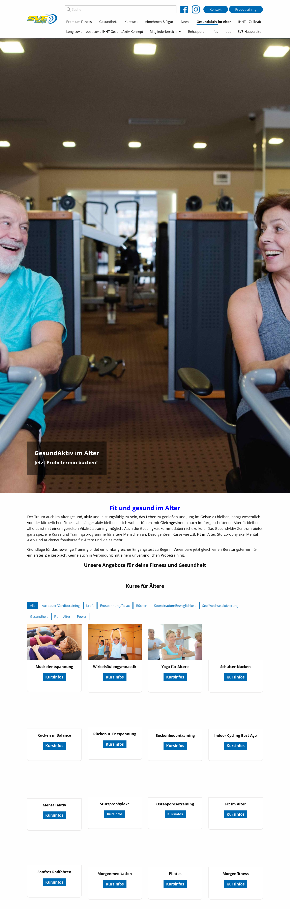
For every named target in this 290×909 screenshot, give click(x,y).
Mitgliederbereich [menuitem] (163, 31)
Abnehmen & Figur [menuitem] (159, 22)
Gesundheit (39, 616)
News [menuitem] (185, 22)
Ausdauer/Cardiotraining (61, 605)
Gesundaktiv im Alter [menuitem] (214, 22)
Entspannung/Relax (115, 605)
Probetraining (245, 9)
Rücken (141, 605)
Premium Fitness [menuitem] (79, 22)
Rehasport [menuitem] (196, 31)
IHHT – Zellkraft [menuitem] (249, 22)
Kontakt (216, 9)
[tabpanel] (145, 265)
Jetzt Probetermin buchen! (66, 462)
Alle (32, 605)
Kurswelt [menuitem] (131, 22)
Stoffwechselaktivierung (220, 605)
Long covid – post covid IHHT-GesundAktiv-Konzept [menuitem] (104, 31)
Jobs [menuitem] (228, 31)
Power (82, 616)
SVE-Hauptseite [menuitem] (249, 31)
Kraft (90, 605)
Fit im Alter (62, 616)
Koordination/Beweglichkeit (175, 605)
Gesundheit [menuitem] (108, 22)
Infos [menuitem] (214, 31)
